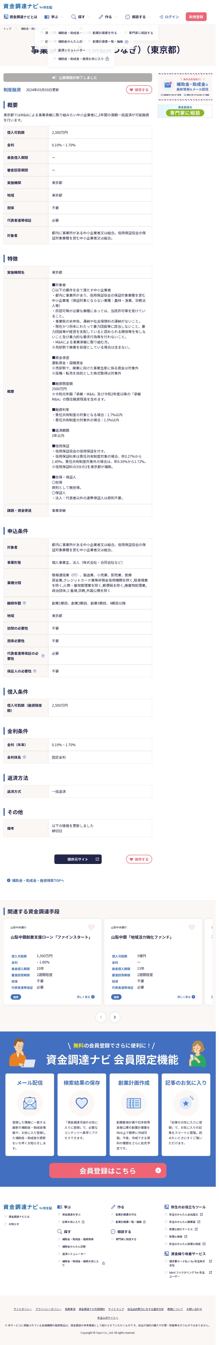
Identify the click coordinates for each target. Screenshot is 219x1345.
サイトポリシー (23, 1309)
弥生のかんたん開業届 (182, 1222)
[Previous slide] (101, 1017)
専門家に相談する (126, 1239)
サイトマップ (116, 1309)
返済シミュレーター (74, 1254)
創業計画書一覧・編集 (129, 1222)
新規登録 (196, 16)
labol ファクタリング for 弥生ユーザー (187, 1274)
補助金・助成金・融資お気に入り (80, 1263)
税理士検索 (175, 1236)
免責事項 (70, 1309)
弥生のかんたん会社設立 (183, 1214)
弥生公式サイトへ (107, 1317)
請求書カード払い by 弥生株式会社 (187, 1263)
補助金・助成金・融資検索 (36, 28)
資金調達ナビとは (20, 16)
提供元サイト (78, 859)
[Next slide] (115, 1017)
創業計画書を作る (126, 1214)
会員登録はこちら (120, 1170)
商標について (175, 1309)
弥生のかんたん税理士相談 (185, 1244)
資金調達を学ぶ (71, 1214)
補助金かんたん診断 (74, 1246)
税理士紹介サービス (181, 1229)
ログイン (172, 16)
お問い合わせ (194, 1309)
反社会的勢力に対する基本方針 (145, 1309)
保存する (142, 89)
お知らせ (14, 1224)
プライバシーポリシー (48, 1309)
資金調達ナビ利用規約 (92, 1309)
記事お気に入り (71, 1222)
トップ (7, 28)
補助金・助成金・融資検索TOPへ (38, 880)
